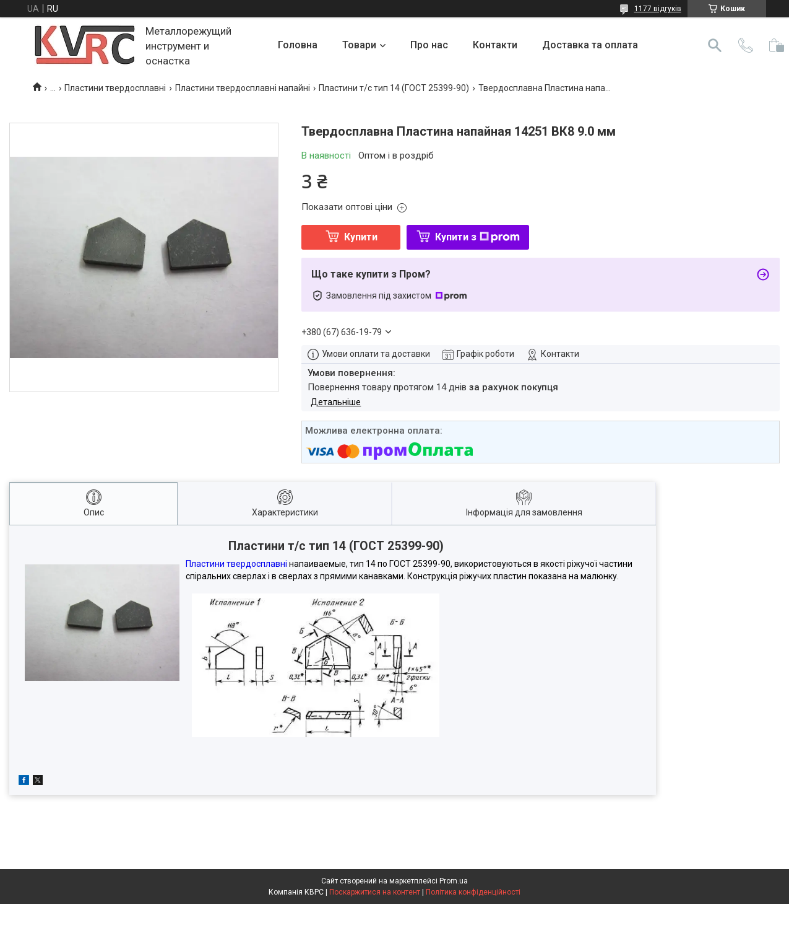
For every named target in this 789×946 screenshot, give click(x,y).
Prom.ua (453, 881)
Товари (359, 45)
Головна (297, 45)
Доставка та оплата (590, 45)
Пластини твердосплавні (115, 88)
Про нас (429, 45)
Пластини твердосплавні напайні (242, 88)
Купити (360, 237)
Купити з (477, 237)
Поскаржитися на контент (374, 892)
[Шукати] (714, 45)
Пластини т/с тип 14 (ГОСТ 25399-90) (394, 88)
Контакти (495, 45)
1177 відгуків (657, 8)
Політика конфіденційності (473, 892)
